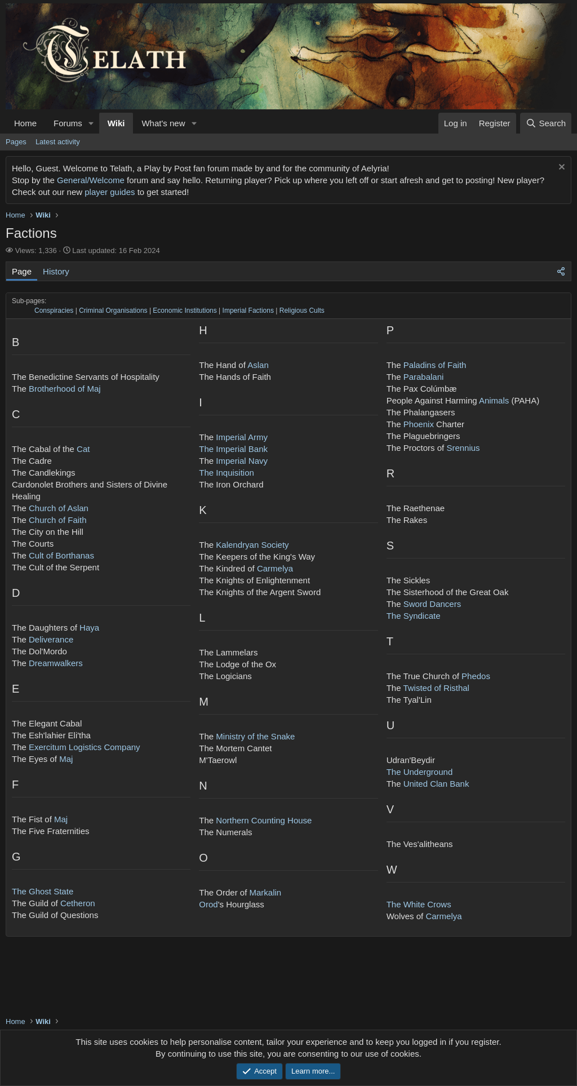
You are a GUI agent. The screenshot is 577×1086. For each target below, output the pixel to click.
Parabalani (423, 377)
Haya (89, 627)
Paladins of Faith (435, 365)
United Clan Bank (436, 783)
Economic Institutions (184, 310)
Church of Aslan (58, 508)
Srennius (463, 448)
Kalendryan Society (252, 544)
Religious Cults (302, 310)
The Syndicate (414, 615)
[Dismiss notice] (560, 168)
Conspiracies (53, 310)
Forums (68, 123)
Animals (494, 400)
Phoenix (418, 424)
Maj (66, 759)
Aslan (258, 365)
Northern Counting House (264, 820)
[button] (91, 123)
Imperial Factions (248, 310)
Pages (16, 142)
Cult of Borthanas (61, 555)
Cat (83, 449)
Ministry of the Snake (255, 736)
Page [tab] (22, 271)
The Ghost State (42, 891)
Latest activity (57, 142)
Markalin (266, 892)
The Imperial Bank (233, 449)
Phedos (475, 676)
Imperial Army (242, 437)
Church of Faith (58, 520)
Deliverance (51, 639)
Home (25, 123)
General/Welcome (91, 180)
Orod (208, 904)
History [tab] (56, 271)
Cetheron (77, 903)
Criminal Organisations (113, 310)
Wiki (116, 123)
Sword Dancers (432, 604)
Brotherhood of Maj (65, 388)
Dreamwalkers (56, 663)
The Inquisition (226, 472)
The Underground (420, 772)
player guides (110, 192)
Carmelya (275, 568)
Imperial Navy (242, 461)
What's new (163, 123)
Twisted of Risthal (436, 688)
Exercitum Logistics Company (84, 747)
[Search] (545, 123)
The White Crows (419, 904)
